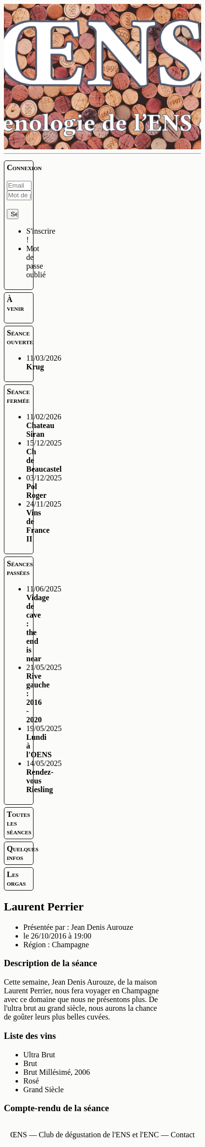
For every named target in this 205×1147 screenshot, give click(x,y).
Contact (183, 1135)
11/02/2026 (43, 425)
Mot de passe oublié (36, 261)
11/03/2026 (43, 362)
